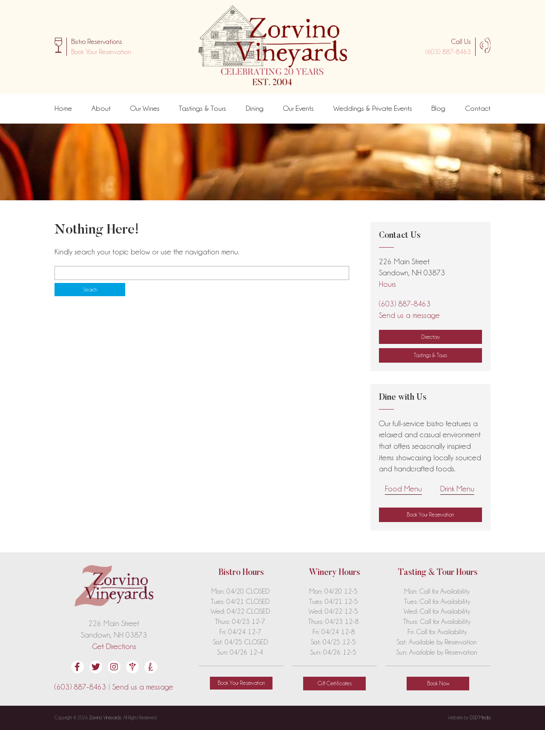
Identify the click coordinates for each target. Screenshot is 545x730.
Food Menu (403, 489)
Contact (477, 108)
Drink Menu (457, 489)
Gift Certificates (335, 683)
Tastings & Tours (202, 108)
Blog (438, 108)
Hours (387, 284)
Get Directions (114, 646)
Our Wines (145, 108)
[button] (101, 52)
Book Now (438, 683)
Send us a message (409, 315)
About (101, 108)
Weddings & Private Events (372, 108)
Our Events (298, 108)
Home (63, 108)
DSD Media (480, 717)
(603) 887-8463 (448, 51)
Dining (255, 108)
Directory (430, 337)
